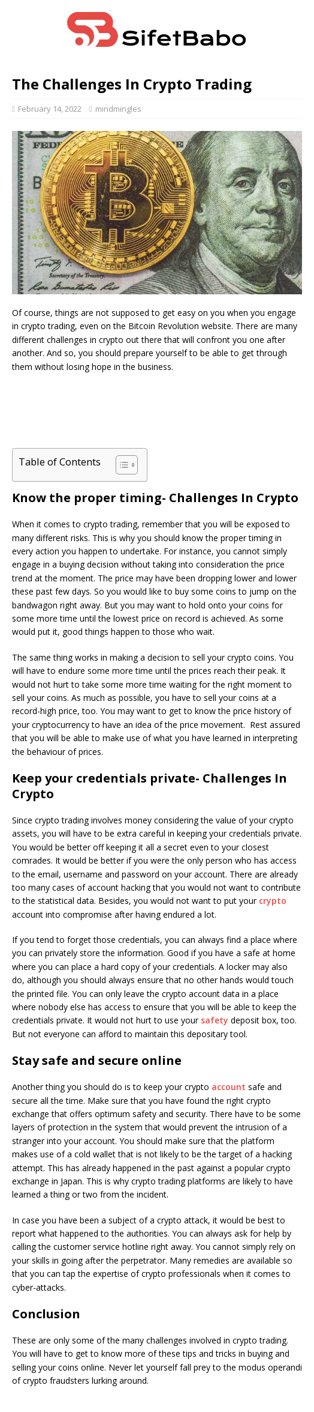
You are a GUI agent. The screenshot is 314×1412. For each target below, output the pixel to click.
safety (214, 1020)
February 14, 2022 (49, 108)
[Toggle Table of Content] (121, 465)
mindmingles (118, 108)
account (229, 1086)
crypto (272, 900)
